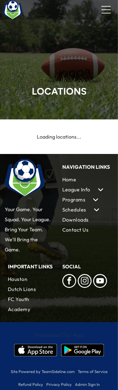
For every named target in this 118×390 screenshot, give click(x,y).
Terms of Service (93, 371)
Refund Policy (30, 384)
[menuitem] (86, 179)
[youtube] (100, 281)
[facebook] (69, 281)
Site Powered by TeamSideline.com (43, 371)
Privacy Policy (59, 384)
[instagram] (85, 281)
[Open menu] (106, 9)
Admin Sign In (87, 384)
